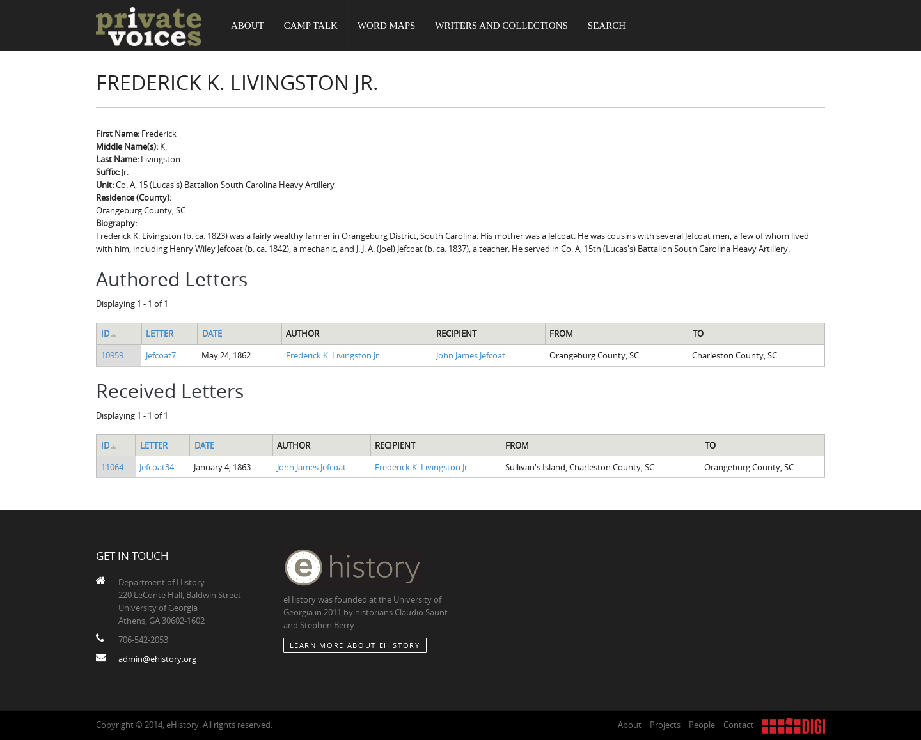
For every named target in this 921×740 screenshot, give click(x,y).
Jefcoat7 (161, 355)
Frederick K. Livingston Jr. (333, 355)
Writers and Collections (501, 25)
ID (109, 333)
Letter (159, 333)
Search (607, 25)
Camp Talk (311, 25)
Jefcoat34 (156, 467)
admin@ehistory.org (157, 659)
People (702, 724)
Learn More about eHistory (355, 645)
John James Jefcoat (470, 355)
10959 (112, 355)
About (247, 25)
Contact (738, 724)
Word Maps (386, 25)
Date (212, 333)
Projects (665, 724)
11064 (112, 467)
